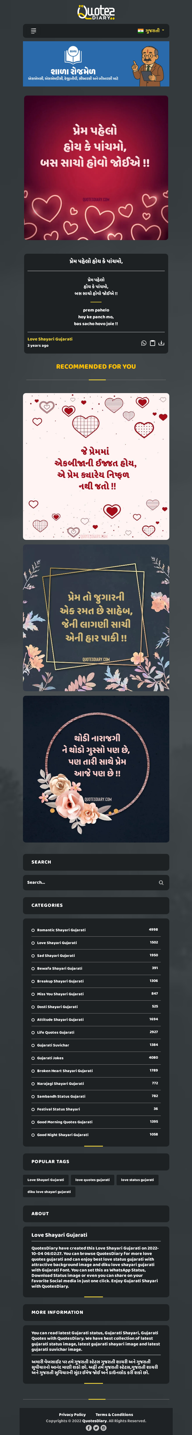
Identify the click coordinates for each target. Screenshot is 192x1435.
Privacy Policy (72, 1414)
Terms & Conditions (114, 1414)
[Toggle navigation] (33, 31)
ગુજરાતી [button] (149, 31)
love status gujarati (137, 1180)
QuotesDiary (94, 1421)
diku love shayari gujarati (49, 1192)
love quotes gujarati (92, 1180)
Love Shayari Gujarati (50, 339)
